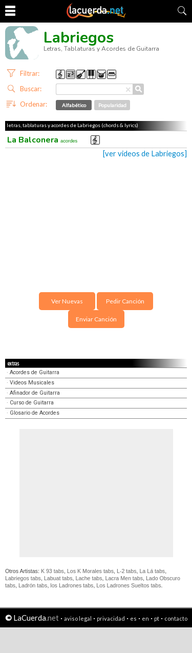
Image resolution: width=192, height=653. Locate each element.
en (145, 618)
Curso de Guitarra (32, 402)
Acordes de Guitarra (34, 372)
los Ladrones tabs (71, 585)
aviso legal (78, 618)
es (133, 618)
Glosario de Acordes (34, 413)
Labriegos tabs (23, 578)
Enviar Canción (96, 319)
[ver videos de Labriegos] (145, 153)
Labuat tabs (58, 578)
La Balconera (42, 140)
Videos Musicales (32, 382)
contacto (175, 618)
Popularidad (112, 105)
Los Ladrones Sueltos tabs (128, 585)
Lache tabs (88, 578)
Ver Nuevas (67, 301)
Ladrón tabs (32, 585)
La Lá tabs (152, 571)
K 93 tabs (52, 571)
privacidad (111, 618)
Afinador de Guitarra (35, 393)
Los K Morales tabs (90, 571)
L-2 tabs (127, 571)
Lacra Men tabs (124, 578)
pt (156, 618)
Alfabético (74, 105)
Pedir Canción (125, 301)
